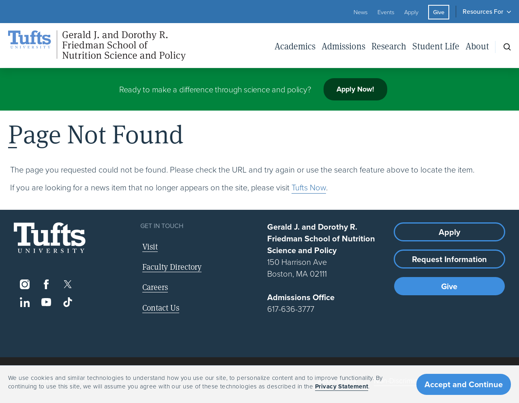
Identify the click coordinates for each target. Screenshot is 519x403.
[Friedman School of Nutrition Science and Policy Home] (97, 45)
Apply (411, 12)
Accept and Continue (464, 384)
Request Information (449, 259)
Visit (150, 246)
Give (438, 12)
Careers (155, 286)
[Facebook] (46, 284)
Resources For (483, 11)
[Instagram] (24, 284)
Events (386, 12)
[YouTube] (46, 302)
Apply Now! (355, 89)
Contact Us (160, 307)
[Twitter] (68, 284)
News (361, 12)
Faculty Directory (172, 266)
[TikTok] (68, 302)
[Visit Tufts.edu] (50, 238)
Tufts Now (309, 187)
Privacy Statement (342, 386)
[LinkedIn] (24, 302)
